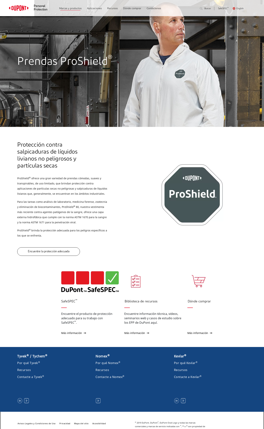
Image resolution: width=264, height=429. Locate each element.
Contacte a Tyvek (30, 377)
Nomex (103, 356)
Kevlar (180, 356)
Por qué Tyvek (28, 363)
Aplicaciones (94, 8)
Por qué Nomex (108, 363)
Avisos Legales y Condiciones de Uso (37, 423)
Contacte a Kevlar (188, 377)
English (240, 9)
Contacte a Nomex (110, 377)
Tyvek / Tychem (32, 356)
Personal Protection (40, 8)
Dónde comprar (132, 8)
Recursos (112, 8)
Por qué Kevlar (186, 363)
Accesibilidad (99, 423)
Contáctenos (154, 8)
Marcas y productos (70, 8)
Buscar (205, 9)
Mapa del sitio (81, 423)
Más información (73, 333)
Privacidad (64, 423)
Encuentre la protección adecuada (48, 251)
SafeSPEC (223, 9)
